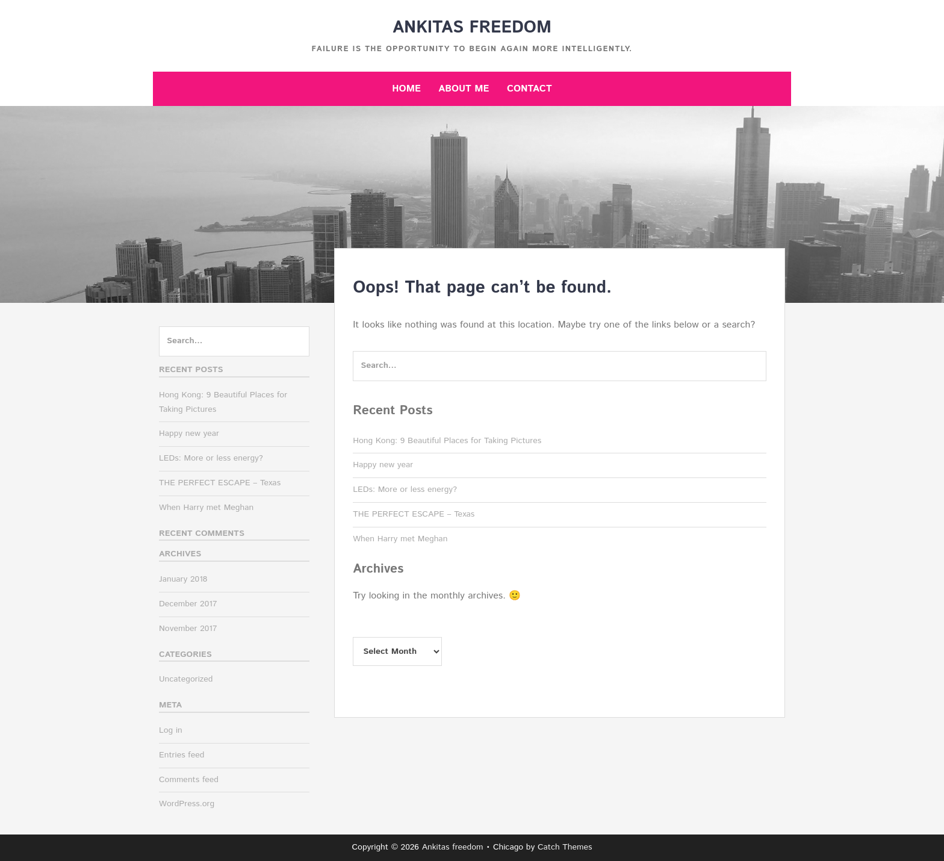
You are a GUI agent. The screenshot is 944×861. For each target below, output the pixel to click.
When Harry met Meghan (400, 539)
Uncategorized (186, 679)
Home (406, 89)
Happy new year (383, 465)
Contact (529, 89)
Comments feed (189, 780)
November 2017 (188, 629)
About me (463, 89)
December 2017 (188, 604)
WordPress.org (186, 804)
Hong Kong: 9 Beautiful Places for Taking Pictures (447, 441)
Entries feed (181, 755)
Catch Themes (565, 847)
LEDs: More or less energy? (405, 489)
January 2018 (183, 579)
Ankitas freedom (472, 28)
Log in (170, 730)
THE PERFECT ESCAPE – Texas (413, 514)
